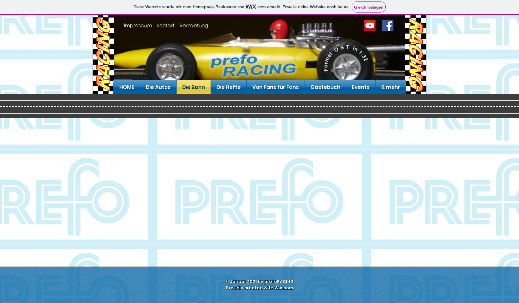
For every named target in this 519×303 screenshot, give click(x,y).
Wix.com (283, 288)
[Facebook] (387, 25)
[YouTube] (370, 25)
